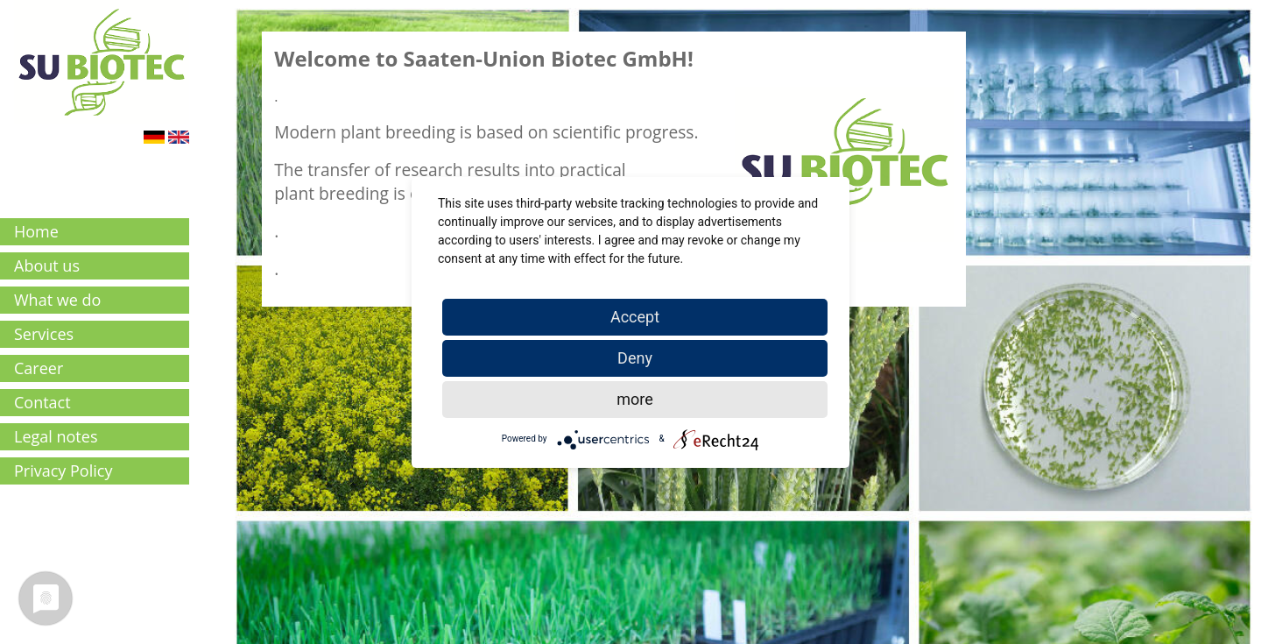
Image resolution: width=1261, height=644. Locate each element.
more (634, 399)
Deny (634, 358)
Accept (634, 317)
